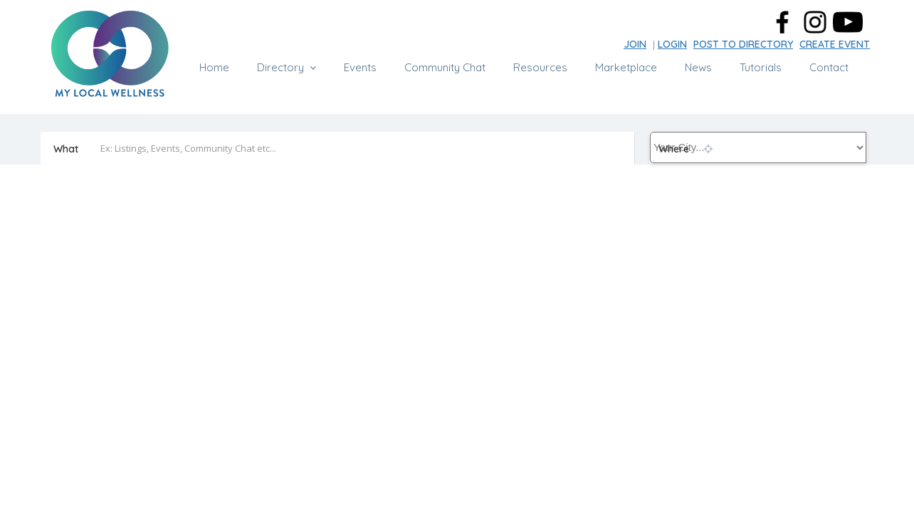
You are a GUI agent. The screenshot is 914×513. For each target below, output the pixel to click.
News (698, 67)
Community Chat (444, 67)
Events (360, 67)
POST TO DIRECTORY (743, 44)
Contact (829, 67)
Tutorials (761, 67)
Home (214, 67)
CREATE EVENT (834, 44)
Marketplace (626, 67)
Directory (280, 67)
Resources (540, 67)
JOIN (635, 44)
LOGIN (672, 44)
